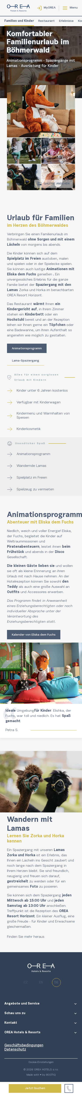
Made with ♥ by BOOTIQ (41, 1075)
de (56, 982)
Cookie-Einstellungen (41, 1062)
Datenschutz (15, 1049)
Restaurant (46, 21)
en (41, 982)
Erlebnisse (66, 21)
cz (26, 982)
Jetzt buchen (35, 1088)
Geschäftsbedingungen (23, 1045)
